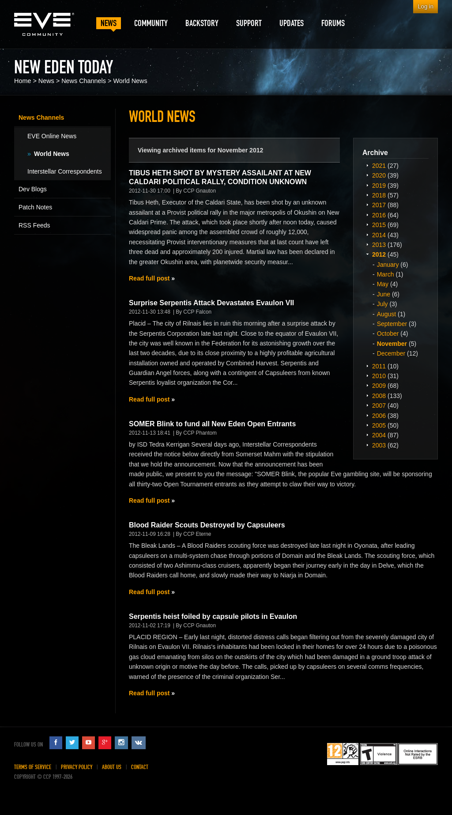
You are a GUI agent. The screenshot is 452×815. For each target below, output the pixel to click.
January (388, 264)
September (392, 323)
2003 (379, 445)
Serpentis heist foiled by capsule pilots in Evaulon (213, 616)
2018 (379, 195)
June (383, 294)
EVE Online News (51, 136)
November (392, 343)
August (386, 314)
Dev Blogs (33, 189)
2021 (379, 165)
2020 (379, 175)
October (388, 333)
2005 (379, 425)
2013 (379, 244)
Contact (139, 767)
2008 (379, 395)
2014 (379, 235)
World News (130, 80)
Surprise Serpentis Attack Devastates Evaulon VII (211, 303)
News (46, 80)
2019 (379, 185)
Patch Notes (35, 207)
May (382, 284)
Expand (367, 165)
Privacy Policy (76, 767)
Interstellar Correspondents (64, 171)
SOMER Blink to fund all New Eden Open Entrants (212, 424)
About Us (111, 767)
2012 (379, 254)
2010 (379, 375)
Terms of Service (32, 767)
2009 (379, 385)
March (385, 274)
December (391, 353)
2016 (379, 215)
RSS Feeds (34, 225)
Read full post (149, 278)
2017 (379, 204)
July (382, 303)
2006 (379, 415)
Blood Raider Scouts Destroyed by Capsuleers (207, 525)
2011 (379, 366)
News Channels (83, 80)
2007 (379, 405)
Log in (425, 6)
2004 (379, 435)
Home (22, 80)
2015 (379, 224)
